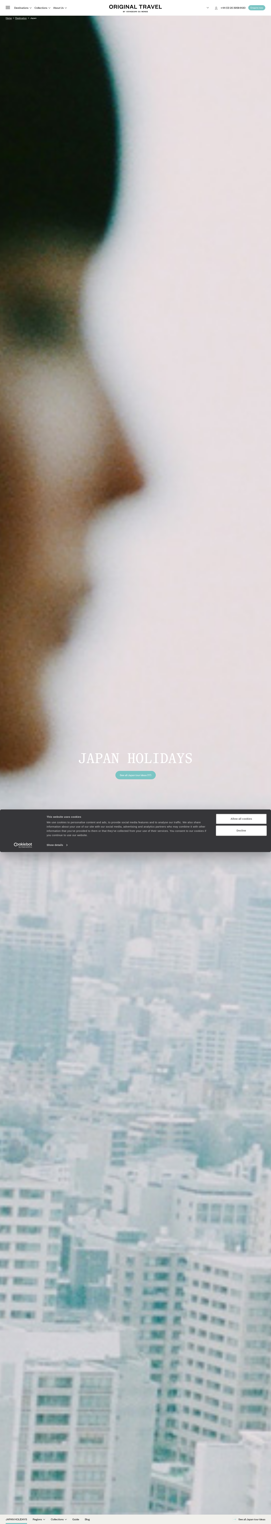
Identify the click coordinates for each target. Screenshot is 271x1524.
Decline (241, 1502)
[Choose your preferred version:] (205, 8)
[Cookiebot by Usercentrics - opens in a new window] (23, 1517)
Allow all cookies (241, 1490)
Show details (55, 1516)
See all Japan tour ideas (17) (135, 775)
